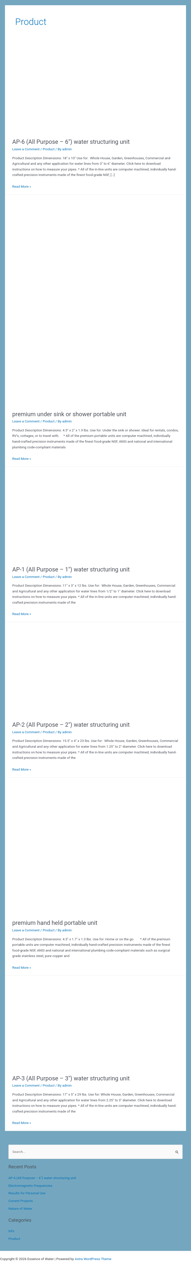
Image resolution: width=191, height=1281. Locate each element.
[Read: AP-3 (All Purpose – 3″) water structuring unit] (55, 1067)
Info (11, 1231)
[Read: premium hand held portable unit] (77, 911)
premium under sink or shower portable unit (69, 414)
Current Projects (20, 1201)
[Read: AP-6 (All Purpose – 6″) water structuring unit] (55, 130)
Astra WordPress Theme (93, 1259)
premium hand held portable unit (54, 922)
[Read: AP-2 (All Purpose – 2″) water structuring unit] (55, 713)
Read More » (21, 186)
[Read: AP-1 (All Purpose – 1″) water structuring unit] (55, 558)
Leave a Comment (26, 149)
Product (49, 149)
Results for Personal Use (27, 1193)
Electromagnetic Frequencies (30, 1186)
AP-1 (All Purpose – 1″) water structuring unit (71, 569)
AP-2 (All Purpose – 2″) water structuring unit (71, 724)
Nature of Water (20, 1208)
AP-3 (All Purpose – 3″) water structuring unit (71, 1078)
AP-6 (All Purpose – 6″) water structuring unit (71, 141)
